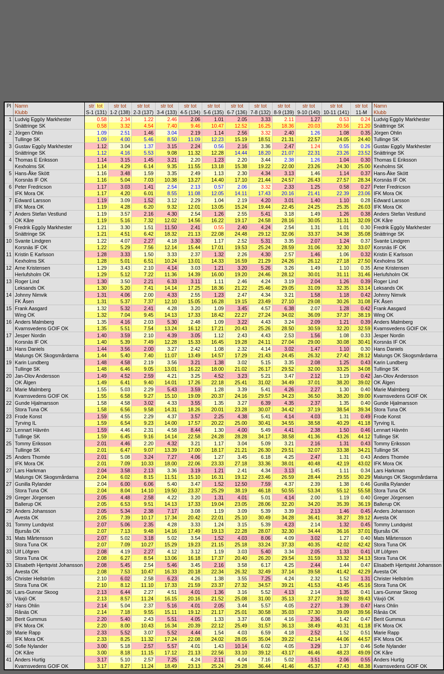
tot (99, 106)
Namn (21, 106)
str (91, 106)
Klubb (21, 112)
